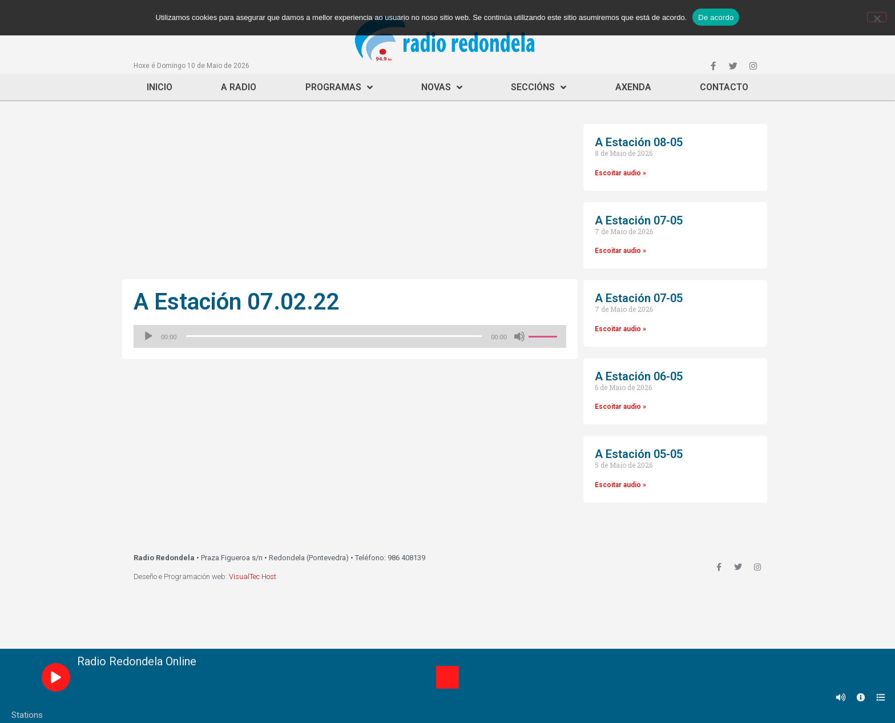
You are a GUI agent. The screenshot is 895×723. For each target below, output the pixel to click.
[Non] (876, 17)
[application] (350, 336)
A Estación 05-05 (639, 454)
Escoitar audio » (620, 173)
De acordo (715, 17)
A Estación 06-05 (639, 376)
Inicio (159, 87)
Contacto (724, 87)
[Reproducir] (148, 336)
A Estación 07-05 (639, 220)
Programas (339, 87)
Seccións (538, 87)
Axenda (633, 87)
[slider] (334, 336)
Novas (441, 87)
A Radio (238, 87)
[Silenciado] (519, 336)
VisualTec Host (252, 576)
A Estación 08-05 (639, 142)
